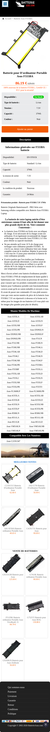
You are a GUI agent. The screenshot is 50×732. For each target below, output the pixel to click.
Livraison (12, 696)
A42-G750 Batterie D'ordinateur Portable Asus (36, 487)
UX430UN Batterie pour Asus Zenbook (13, 661)
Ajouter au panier (25, 129)
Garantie (12, 700)
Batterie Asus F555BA (39, 210)
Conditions (13, 709)
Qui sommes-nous (16, 687)
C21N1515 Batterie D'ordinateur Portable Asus (13, 487)
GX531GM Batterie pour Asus (12, 576)
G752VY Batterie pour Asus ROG (36, 618)
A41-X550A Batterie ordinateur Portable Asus (13, 529)
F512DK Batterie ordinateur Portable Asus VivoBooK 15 (13, 619)
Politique (12, 713)
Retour (11, 705)
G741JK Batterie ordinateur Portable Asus (36, 576)
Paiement (12, 691)
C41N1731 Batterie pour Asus (36, 529)
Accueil (8, 19)
